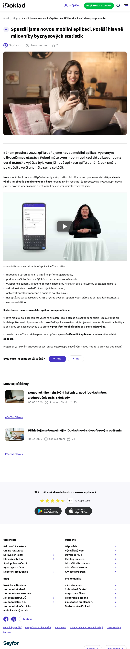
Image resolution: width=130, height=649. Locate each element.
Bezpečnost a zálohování (38, 627)
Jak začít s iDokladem (77, 563)
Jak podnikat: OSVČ (14, 598)
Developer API (73, 555)
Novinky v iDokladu (14, 585)
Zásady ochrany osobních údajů (86, 627)
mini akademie (73, 585)
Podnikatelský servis (15, 610)
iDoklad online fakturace (14, 5)
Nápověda (71, 546)
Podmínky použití (12, 627)
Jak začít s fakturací (76, 568)
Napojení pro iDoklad (15, 572)
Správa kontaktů (13, 555)
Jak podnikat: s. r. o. (14, 602)
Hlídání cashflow (13, 559)
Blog (15, 18)
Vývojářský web (74, 551)
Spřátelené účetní (75, 589)
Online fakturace (13, 551)
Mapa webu (60, 627)
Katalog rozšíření (75, 559)
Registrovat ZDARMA (99, 6)
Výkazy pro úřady (13, 568)
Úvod (6, 18)
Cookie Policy (114, 627)
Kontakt (27, 619)
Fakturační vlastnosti (15, 546)
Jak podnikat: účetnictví (17, 606)
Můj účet (74, 6)
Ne (77, 359)
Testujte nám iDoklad (77, 606)
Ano (59, 359)
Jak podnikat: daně (14, 589)
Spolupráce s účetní (15, 563)
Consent (7, 632)
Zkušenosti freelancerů (79, 602)
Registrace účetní (75, 594)
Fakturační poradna (76, 598)
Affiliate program (75, 572)
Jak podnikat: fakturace (17, 594)
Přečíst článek (14, 418)
